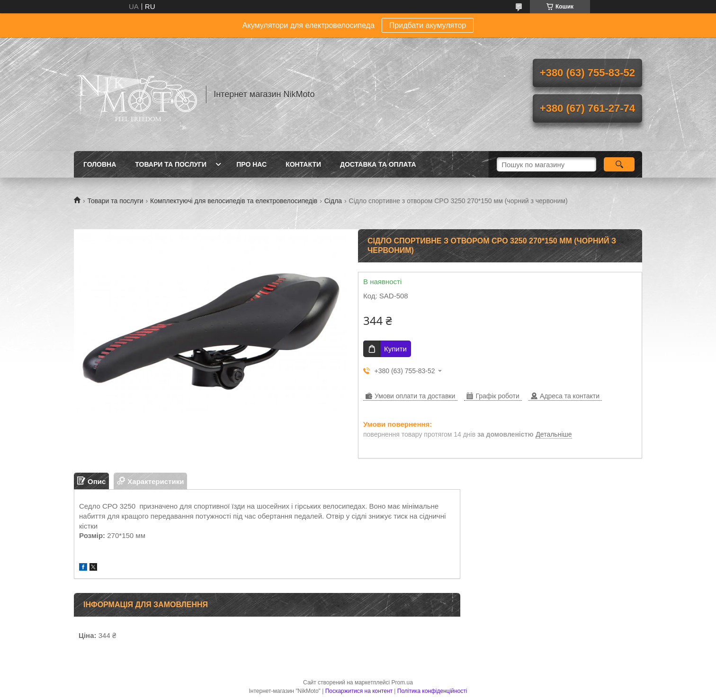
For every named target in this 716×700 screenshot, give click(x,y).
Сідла (333, 201)
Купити (395, 349)
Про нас (251, 164)
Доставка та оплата (378, 164)
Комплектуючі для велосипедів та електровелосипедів (233, 201)
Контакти (303, 164)
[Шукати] (619, 164)
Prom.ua (402, 682)
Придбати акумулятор (427, 25)
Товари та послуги (170, 164)
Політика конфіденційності (432, 691)
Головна (99, 164)
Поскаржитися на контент (359, 691)
